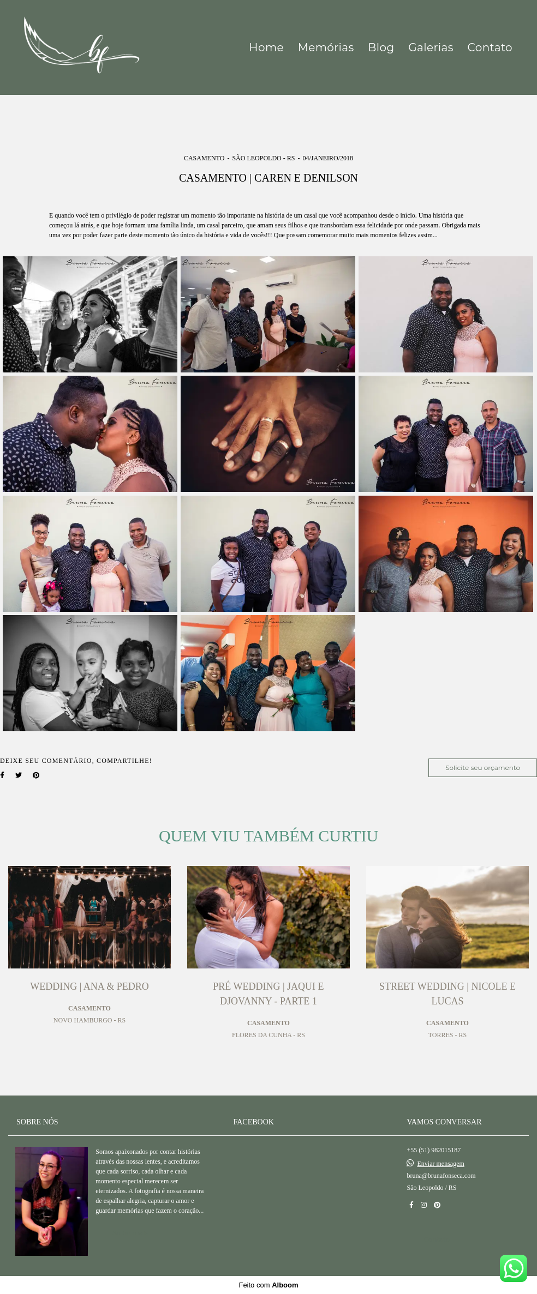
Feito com (268, 1285)
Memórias (326, 47)
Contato (490, 47)
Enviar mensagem (440, 1163)
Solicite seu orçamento (482, 767)
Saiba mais (130, 1233)
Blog (381, 47)
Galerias (431, 47)
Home (266, 47)
